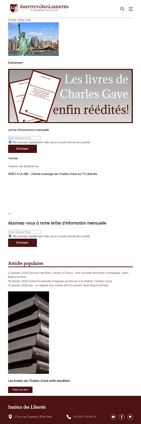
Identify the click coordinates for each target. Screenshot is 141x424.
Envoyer (22, 148)
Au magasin (20, 390)
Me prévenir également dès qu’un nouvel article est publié (49, 142)
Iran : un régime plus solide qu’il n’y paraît (55, 285)
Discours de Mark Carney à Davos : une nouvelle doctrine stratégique (74, 273)
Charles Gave (103, 281)
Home (12, 20)
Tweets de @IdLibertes (23, 166)
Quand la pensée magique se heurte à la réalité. (60, 281)
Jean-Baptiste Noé (95, 285)
